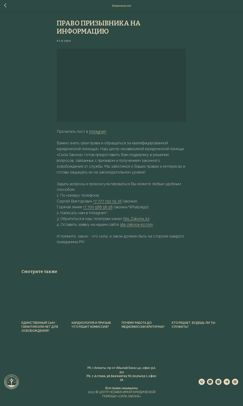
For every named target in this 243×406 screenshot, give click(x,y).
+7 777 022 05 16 (107, 202)
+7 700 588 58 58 (98, 207)
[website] (235, 385)
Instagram (97, 132)
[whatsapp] (210, 385)
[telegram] (227, 385)
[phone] (202, 385)
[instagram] (218, 385)
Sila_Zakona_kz (136, 219)
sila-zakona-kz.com (136, 225)
